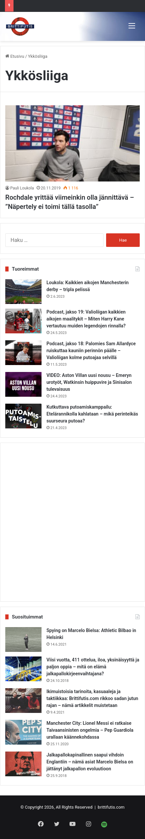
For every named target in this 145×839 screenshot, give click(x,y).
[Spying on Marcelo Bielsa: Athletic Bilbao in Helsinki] (23, 639)
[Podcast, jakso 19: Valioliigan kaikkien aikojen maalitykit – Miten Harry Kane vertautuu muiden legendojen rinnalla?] (23, 321)
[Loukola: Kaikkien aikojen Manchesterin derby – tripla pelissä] (23, 291)
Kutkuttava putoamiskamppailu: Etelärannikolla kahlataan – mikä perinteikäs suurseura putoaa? (92, 413)
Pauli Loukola (22, 188)
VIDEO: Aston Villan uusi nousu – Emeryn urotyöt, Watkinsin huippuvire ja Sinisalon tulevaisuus (89, 382)
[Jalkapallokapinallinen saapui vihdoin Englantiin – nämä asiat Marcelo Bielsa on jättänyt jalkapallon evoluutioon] (23, 764)
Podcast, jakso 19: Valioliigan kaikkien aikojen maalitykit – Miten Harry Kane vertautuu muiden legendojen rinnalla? (86, 318)
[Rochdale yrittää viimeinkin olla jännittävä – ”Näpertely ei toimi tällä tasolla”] (72, 143)
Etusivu (14, 56)
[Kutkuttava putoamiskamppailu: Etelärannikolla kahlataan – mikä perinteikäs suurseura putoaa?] (23, 416)
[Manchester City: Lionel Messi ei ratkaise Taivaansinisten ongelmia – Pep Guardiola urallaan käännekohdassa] (23, 732)
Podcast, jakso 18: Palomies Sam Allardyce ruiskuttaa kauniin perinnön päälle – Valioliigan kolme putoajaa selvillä (91, 350)
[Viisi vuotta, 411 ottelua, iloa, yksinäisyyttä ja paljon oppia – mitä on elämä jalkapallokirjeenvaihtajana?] (23, 668)
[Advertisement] (72, 522)
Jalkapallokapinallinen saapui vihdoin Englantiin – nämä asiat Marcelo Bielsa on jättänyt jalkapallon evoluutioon (89, 761)
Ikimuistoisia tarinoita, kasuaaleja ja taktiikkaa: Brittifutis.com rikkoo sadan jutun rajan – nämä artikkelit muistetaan (92, 698)
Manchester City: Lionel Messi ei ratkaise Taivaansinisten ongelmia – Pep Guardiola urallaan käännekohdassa (89, 730)
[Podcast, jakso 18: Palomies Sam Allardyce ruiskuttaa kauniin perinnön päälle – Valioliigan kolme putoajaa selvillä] (23, 352)
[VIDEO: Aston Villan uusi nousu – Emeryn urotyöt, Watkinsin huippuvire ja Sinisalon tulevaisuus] (23, 384)
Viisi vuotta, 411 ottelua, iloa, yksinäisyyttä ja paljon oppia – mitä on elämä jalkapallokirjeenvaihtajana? (92, 666)
